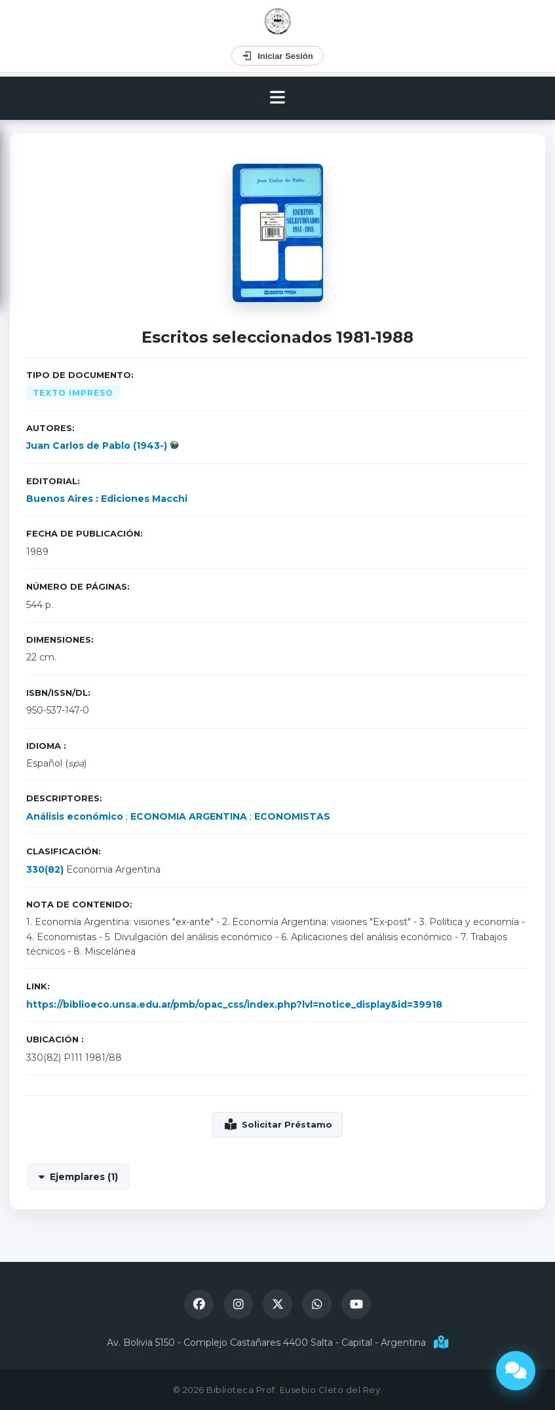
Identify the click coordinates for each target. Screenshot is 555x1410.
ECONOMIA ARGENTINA (188, 816)
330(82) (45, 869)
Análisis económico (74, 816)
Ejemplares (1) (84, 1177)
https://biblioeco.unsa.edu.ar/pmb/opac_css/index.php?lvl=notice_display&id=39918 (234, 1004)
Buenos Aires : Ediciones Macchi (106, 499)
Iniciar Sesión (277, 55)
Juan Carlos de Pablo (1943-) (98, 445)
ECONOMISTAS (292, 816)
